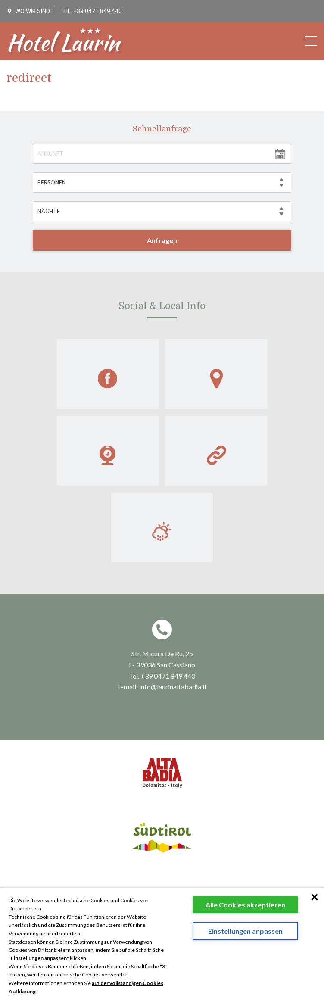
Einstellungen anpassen (245, 931)
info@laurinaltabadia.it (173, 623)
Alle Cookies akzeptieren (245, 905)
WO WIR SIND (29, 11)
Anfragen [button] (162, 240)
